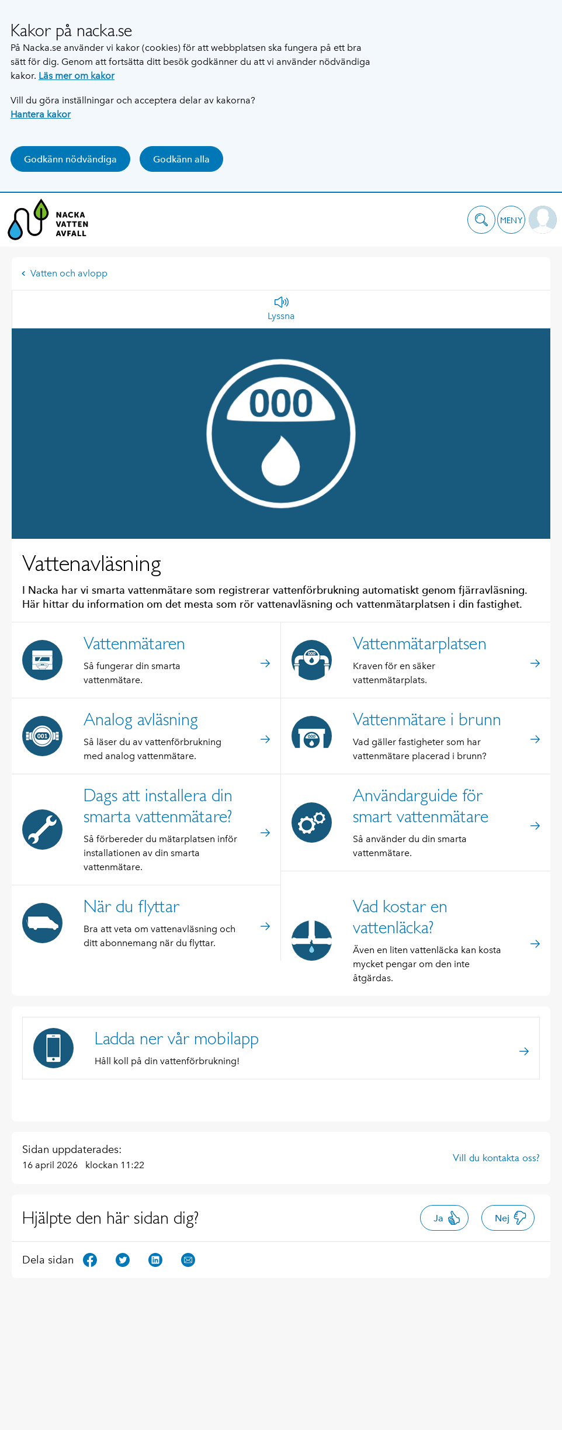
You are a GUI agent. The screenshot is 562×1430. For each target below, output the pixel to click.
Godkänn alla (181, 159)
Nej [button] (511, 1218)
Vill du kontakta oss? (496, 1158)
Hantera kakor (41, 114)
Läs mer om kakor (77, 75)
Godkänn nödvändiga (70, 159)
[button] (481, 220)
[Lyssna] (281, 309)
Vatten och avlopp (64, 273)
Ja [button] (447, 1218)
